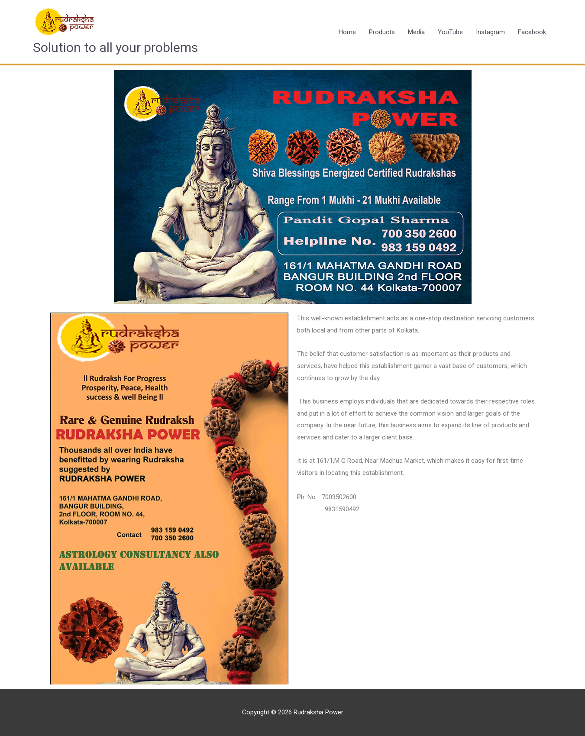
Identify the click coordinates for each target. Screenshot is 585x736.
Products (382, 32)
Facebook (532, 32)
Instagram (490, 32)
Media (416, 32)
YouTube (450, 32)
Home (347, 32)
